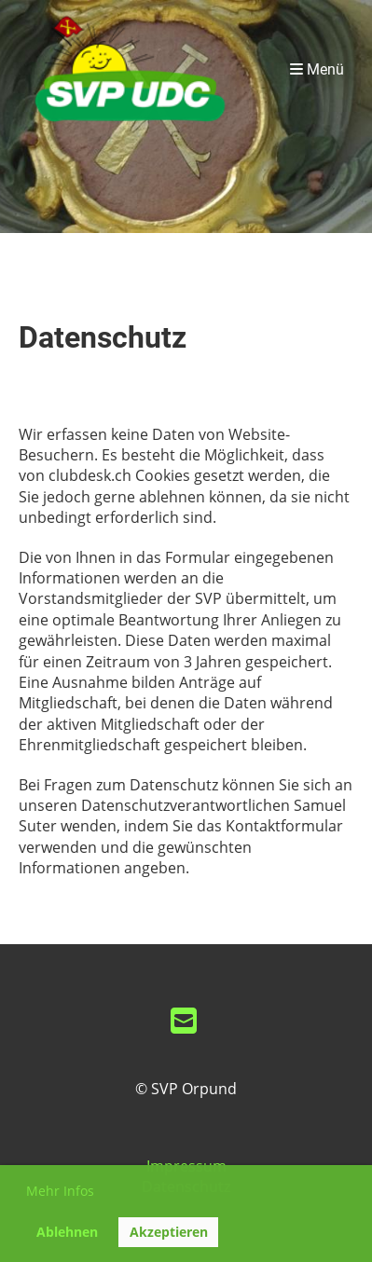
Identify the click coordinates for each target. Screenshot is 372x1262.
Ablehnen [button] (67, 1232)
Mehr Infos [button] (60, 1191)
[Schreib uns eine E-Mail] (184, 1020)
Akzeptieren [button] (169, 1232)
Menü (317, 69)
